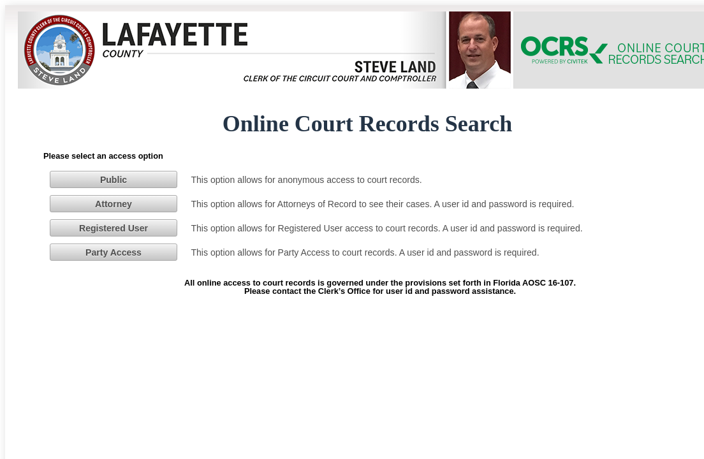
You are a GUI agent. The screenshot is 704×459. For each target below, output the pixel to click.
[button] (113, 179)
